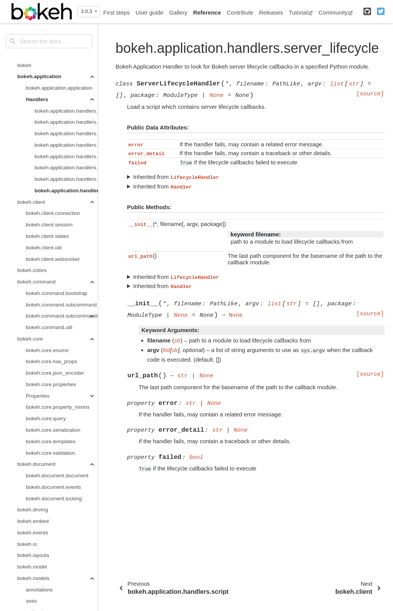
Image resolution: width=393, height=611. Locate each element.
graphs (34, 570)
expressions (40, 525)
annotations (39, 491)
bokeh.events (32, 434)
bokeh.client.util (44, 149)
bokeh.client (31, 103)
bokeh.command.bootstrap (57, 194)
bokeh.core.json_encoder (55, 274)
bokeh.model (32, 468)
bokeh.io (27, 445)
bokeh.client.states (47, 137)
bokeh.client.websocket (53, 160)
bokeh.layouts (33, 456)
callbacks (37, 513)
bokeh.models (33, 479)
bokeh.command (36, 183)
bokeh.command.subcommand (61, 206)
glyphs (33, 559)
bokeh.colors (32, 171)
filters (32, 536)
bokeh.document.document (57, 377)
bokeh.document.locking (54, 400)
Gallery (178, 12)
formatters (38, 548)
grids (31, 582)
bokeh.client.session (49, 126)
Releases (271, 12)
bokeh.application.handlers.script (66, 80)
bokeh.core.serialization (53, 331)
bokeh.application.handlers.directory (66, 35)
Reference (207, 12)
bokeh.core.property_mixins (58, 308)
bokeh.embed (33, 422)
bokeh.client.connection (53, 114)
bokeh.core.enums (47, 251)
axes (31, 502)
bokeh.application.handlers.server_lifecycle (66, 92)
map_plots (38, 605)
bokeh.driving (32, 411)
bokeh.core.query (46, 320)
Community (336, 12)
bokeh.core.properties (51, 285)
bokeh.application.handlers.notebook (66, 69)
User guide (149, 12)
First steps (116, 12)
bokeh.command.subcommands (62, 217)
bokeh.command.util (49, 228)
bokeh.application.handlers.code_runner (66, 23)
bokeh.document (36, 365)
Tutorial (301, 12)
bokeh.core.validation (50, 354)
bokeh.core (30, 240)
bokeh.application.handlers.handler (66, 58)
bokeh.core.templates (51, 343)
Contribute (240, 12)
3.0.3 (87, 11)
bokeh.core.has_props (52, 262)
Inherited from (176, 177)
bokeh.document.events (53, 388)
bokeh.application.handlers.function (66, 46)
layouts (34, 593)
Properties (38, 297)
